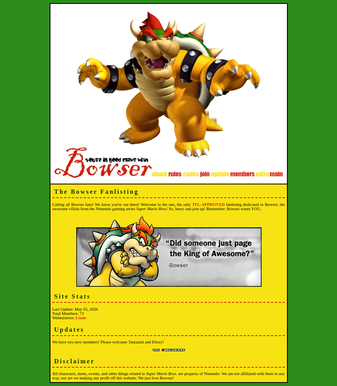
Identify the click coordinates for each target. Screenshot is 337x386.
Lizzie (80, 318)
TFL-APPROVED (208, 204)
